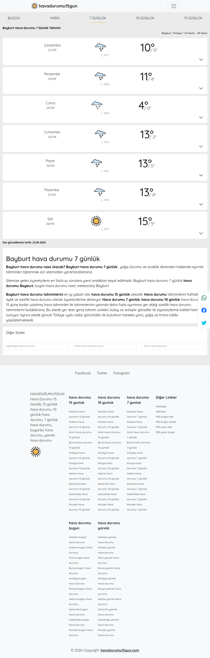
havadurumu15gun (53, 6)
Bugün (14, 18)
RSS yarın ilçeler (165, 432)
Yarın (54, 18)
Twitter (102, 373)
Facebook (83, 373)
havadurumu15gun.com (119, 650)
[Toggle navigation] (174, 6)
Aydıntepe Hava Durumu (20, 345)
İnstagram (122, 373)
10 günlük (145, 18)
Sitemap (161, 411)
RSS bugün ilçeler (166, 421)
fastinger (161, 406)
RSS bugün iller (165, 416)
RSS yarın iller (164, 427)
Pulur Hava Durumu (155, 345)
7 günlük (98, 18)
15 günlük (193, 18)
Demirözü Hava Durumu (89, 345)
